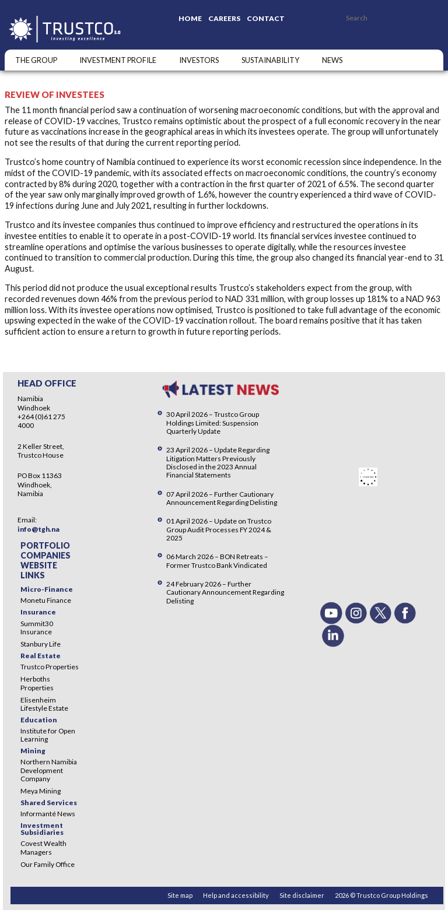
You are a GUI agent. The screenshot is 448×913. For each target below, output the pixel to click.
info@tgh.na (39, 529)
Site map (179, 895)
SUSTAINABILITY (270, 60)
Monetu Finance (45, 600)
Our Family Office (47, 864)
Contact (266, 18)
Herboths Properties (37, 683)
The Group (36, 60)
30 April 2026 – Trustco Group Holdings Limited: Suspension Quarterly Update (212, 422)
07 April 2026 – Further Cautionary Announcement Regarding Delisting (221, 498)
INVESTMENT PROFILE (117, 60)
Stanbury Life (40, 644)
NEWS (332, 60)
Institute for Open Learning (47, 734)
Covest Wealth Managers (43, 847)
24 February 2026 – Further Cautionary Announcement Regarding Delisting (225, 592)
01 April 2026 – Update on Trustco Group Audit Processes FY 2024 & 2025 (218, 529)
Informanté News (47, 813)
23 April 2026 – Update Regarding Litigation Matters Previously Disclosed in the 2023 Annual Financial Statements (218, 462)
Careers (224, 18)
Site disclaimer (301, 895)
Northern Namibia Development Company (48, 769)
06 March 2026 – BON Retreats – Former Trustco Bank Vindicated (217, 560)
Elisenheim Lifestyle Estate (44, 704)
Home (190, 18)
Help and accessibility (236, 895)
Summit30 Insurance (36, 627)
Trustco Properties (49, 666)
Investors (199, 60)
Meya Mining (40, 790)
